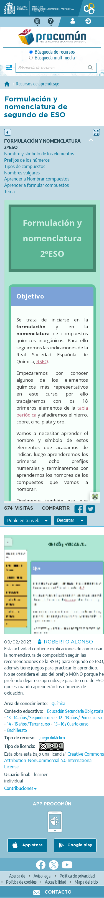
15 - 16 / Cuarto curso (71, 724)
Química (58, 703)
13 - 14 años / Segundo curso (31, 717)
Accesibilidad (55, 882)
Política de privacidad (77, 876)
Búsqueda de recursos (52, 52)
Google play (79, 845)
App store (32, 845)
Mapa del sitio (86, 882)
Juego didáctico (52, 737)
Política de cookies (21, 882)
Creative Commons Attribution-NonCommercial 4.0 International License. (54, 760)
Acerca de (17, 876)
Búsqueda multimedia (52, 58)
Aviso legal (42, 876)
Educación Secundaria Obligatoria (75, 711)
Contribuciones (18, 788)
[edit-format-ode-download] (70, 520)
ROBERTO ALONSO (68, 642)
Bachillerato (17, 730)
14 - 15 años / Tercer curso (28, 724)
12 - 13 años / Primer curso (80, 717)
